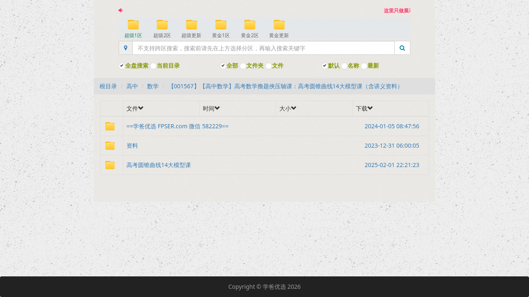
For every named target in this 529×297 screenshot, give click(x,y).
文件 (274, 65)
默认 (331, 65)
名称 (350, 65)
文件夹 (252, 65)
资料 (275, 145)
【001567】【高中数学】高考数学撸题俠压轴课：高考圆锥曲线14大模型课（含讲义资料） (285, 86)
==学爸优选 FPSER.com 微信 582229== (275, 126)
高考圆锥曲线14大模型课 (275, 165)
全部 (229, 65)
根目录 (108, 86)
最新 (370, 65)
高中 (132, 86)
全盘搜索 (133, 65)
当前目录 (165, 65)
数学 (153, 86)
